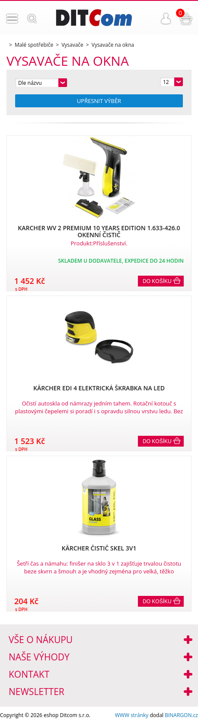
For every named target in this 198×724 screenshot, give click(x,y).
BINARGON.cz (181, 715)
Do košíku (157, 281)
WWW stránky (132, 715)
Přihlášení (166, 18)
